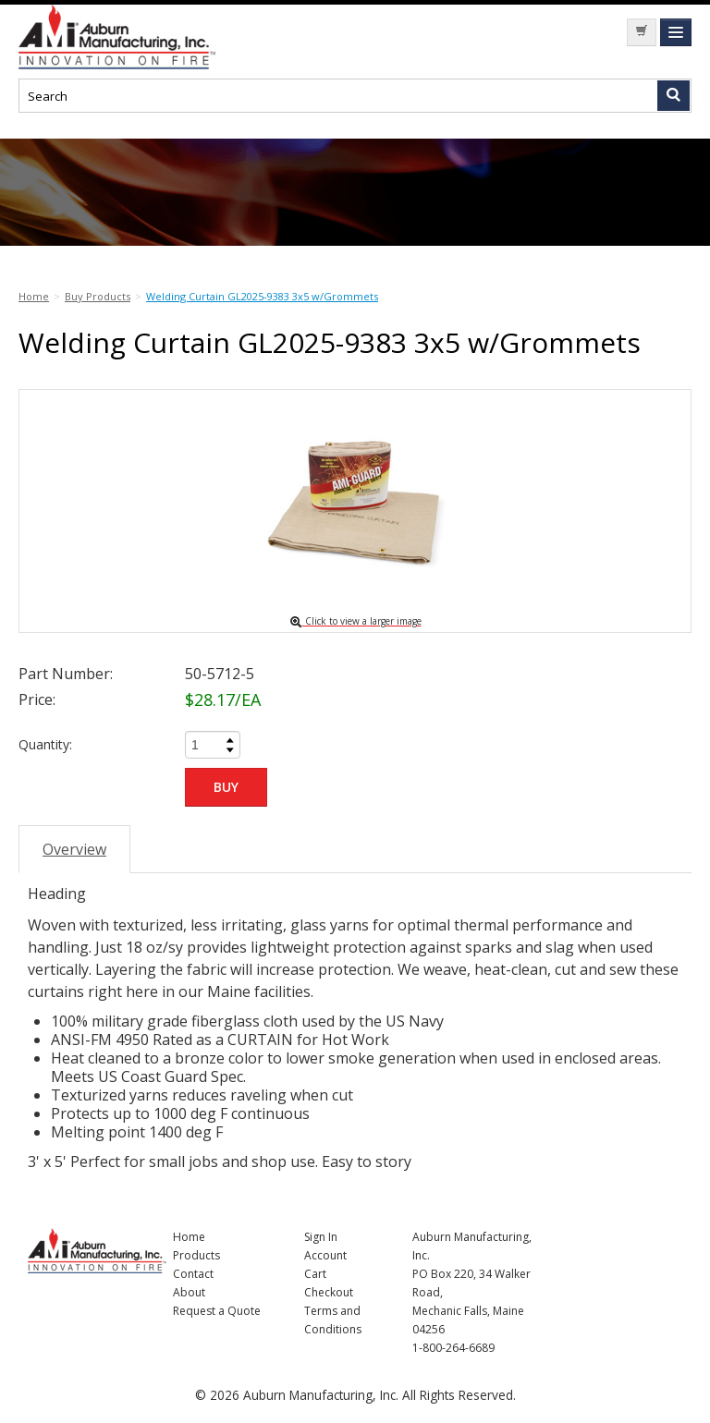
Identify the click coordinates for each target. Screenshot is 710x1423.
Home (189, 1237)
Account (325, 1255)
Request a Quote (217, 1311)
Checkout (328, 1292)
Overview (74, 849)
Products (196, 1255)
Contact (193, 1274)
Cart (315, 1274)
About (189, 1292)
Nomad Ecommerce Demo (157, 37)
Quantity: (45, 744)
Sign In (320, 1237)
